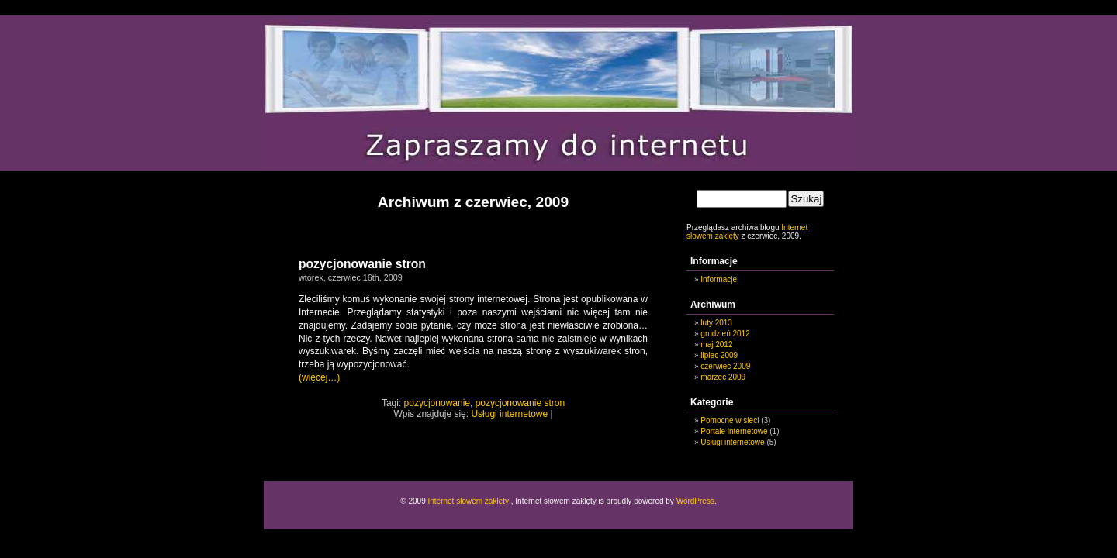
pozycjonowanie (437, 403)
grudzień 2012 (724, 333)
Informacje (718, 279)
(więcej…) (319, 377)
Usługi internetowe (509, 413)
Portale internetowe (733, 431)
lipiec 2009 (719, 355)
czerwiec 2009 (725, 366)
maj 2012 (716, 344)
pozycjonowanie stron (362, 263)
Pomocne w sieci (729, 420)
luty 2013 (716, 323)
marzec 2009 (722, 377)
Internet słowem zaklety (468, 501)
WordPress (695, 501)
